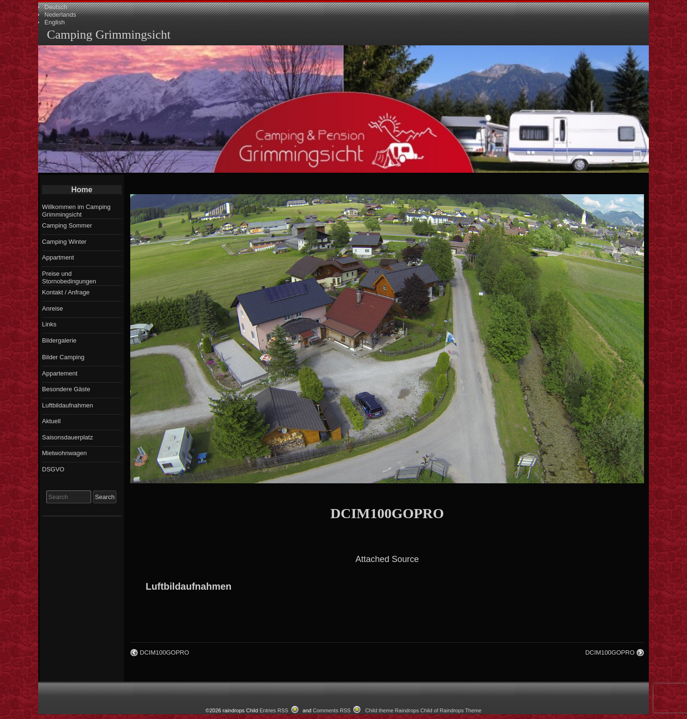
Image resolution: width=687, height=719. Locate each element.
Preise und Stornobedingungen (69, 277)
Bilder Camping (63, 357)
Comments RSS (332, 710)
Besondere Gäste (66, 389)
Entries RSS (274, 710)
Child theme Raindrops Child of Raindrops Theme (423, 710)
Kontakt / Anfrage (66, 292)
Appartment (58, 257)
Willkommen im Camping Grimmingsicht (76, 210)
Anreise (52, 308)
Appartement (59, 373)
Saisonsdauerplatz (67, 437)
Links (49, 324)
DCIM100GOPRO (387, 513)
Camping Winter (64, 241)
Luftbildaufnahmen (188, 586)
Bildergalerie (59, 340)
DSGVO (53, 469)
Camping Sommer (67, 225)
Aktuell (51, 421)
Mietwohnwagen (64, 453)
